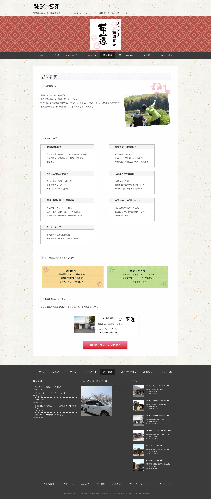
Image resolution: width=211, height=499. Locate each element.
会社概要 (85, 484)
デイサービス (72, 55)
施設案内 (147, 55)
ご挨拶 (55, 55)
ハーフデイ (91, 55)
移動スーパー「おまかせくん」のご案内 (51, 393)
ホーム (42, 55)
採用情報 (101, 484)
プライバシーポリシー (139, 484)
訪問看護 (107, 55)
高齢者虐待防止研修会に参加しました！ (51, 415)
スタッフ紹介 (165, 55)
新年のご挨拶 (40, 400)
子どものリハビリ (128, 55)
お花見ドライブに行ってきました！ (49, 387)
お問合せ (116, 484)
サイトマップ (163, 484)
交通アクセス (67, 484)
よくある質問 (47, 484)
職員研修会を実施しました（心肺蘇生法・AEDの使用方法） (56, 407)
